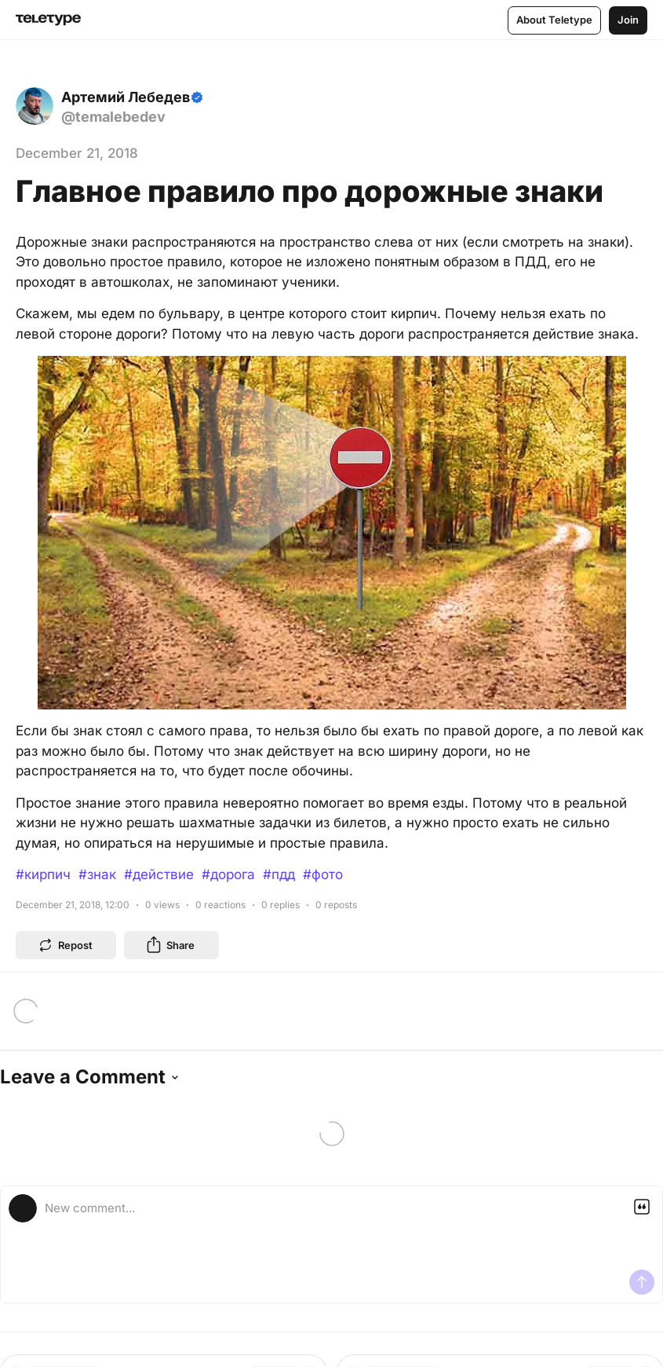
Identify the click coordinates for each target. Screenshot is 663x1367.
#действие (159, 874)
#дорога (228, 874)
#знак (97, 874)
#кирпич (43, 874)
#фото (323, 874)
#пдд (279, 874)
